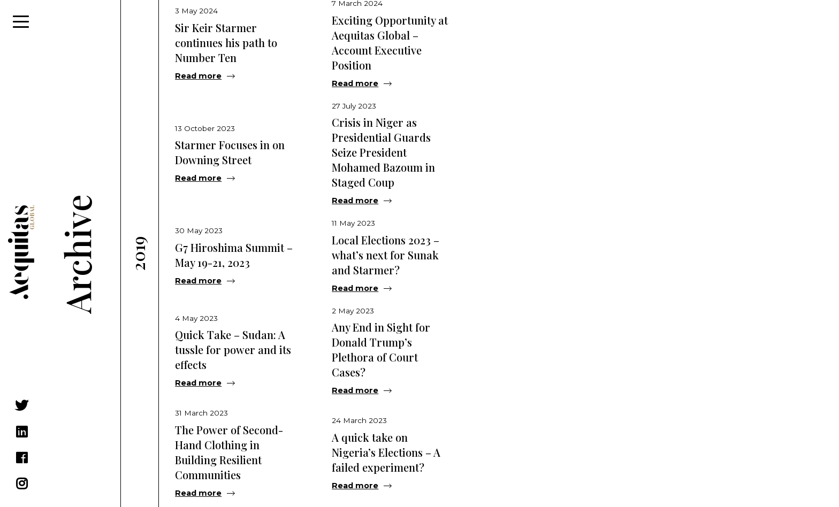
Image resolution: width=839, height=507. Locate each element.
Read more (198, 76)
